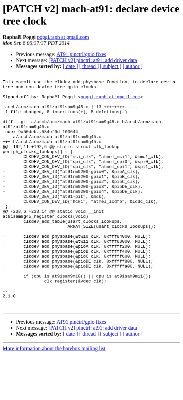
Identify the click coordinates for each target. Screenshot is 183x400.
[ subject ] (110, 66)
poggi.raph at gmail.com (63, 37)
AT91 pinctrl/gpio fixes (81, 54)
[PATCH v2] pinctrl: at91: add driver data (93, 60)
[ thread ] (89, 66)
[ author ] (133, 66)
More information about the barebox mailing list (54, 394)
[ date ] (70, 66)
